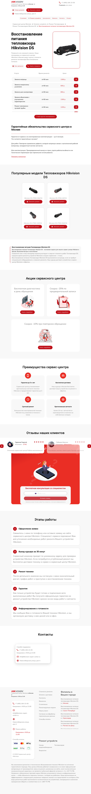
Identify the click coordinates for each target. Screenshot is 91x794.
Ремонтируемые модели (47, 707)
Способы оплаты (44, 719)
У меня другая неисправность (45, 116)
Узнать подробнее (27, 312)
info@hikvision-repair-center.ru (28, 657)
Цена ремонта (46, 18)
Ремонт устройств (35, 18)
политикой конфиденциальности (58, 502)
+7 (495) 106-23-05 (68, 2)
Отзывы (69, 18)
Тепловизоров (59, 745)
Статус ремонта (18, 10)
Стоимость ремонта (45, 691)
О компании (23, 18)
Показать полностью (18, 156)
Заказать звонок (34, 10)
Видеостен (42, 750)
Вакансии (54, 18)
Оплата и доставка (45, 695)
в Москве (31, 4)
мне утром (65, 5)
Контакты (62, 18)
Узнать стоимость (33, 66)
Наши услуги (43, 711)
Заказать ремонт (33, 201)
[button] (2, 449)
